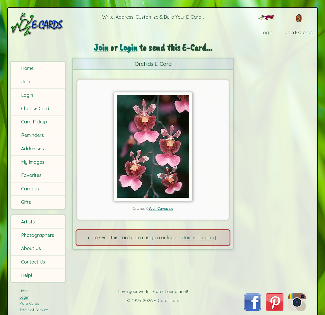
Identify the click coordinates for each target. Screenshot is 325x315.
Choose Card (35, 108)
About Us (31, 248)
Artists (28, 222)
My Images (33, 162)
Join (25, 82)
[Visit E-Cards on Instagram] (297, 309)
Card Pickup (34, 122)
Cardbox (30, 189)
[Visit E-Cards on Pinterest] (274, 309)
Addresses (32, 149)
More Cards (29, 303)
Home (27, 68)
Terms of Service (33, 309)
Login (27, 95)
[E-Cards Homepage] (38, 24)
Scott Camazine (160, 208)
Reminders (32, 135)
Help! (26, 275)
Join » (188, 237)
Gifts (26, 202)
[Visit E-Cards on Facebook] (252, 309)
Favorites (31, 175)
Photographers (37, 235)
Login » (206, 237)
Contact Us (33, 262)
